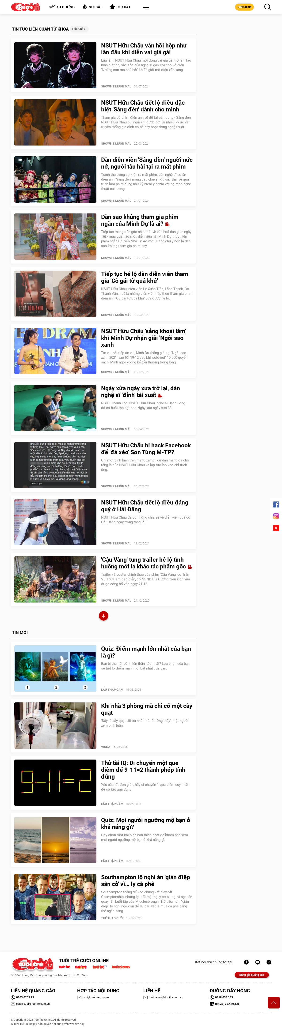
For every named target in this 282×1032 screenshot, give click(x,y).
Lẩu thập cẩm (112, 689)
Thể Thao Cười (112, 918)
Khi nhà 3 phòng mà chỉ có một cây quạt (146, 709)
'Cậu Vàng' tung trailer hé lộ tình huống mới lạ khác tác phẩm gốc (146, 563)
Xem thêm (103, 616)
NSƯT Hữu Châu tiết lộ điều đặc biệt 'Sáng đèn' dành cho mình (143, 106)
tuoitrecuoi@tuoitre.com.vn (163, 997)
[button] (145, 7)
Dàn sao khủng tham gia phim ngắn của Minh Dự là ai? (140, 220)
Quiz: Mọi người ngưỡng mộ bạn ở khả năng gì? (145, 823)
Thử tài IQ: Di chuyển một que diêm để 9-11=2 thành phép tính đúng (143, 770)
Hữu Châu (78, 29)
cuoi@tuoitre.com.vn (93, 997)
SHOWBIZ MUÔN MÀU (116, 86)
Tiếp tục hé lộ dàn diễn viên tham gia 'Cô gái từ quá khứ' (144, 277)
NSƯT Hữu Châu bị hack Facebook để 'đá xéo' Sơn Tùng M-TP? (146, 449)
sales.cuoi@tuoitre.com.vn (30, 1003)
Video (105, 746)
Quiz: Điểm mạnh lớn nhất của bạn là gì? (146, 652)
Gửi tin (244, 6)
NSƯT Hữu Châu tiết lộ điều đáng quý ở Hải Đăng (144, 506)
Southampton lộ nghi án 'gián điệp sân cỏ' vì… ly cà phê (145, 880)
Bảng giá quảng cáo (251, 975)
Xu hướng (62, 7)
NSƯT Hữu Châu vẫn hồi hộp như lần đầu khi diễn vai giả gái (144, 49)
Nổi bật (92, 6)
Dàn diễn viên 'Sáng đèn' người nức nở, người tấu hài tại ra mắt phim (147, 163)
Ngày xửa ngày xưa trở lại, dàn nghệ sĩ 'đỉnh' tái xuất (140, 391)
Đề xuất (120, 7)
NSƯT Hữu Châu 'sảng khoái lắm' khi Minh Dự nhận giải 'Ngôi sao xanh (143, 338)
